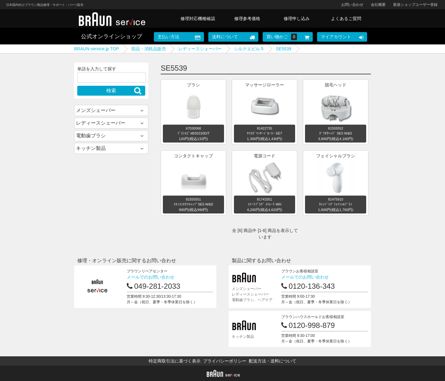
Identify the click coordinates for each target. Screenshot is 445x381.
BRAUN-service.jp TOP (96, 48)
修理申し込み (297, 18)
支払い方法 (168, 36)
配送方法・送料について (272, 360)
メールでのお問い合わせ (150, 277)
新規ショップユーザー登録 (415, 4)
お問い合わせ (352, 4)
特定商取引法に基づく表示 (175, 360)
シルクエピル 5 (249, 48)
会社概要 (378, 4)
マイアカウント (336, 36)
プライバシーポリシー (224, 360)
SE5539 (283, 48)
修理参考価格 (247, 18)
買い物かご (281, 37)
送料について (225, 36)
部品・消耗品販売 (148, 48)
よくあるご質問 (346, 18)
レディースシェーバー (200, 48)
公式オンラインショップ (111, 36)
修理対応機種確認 (197, 18)
